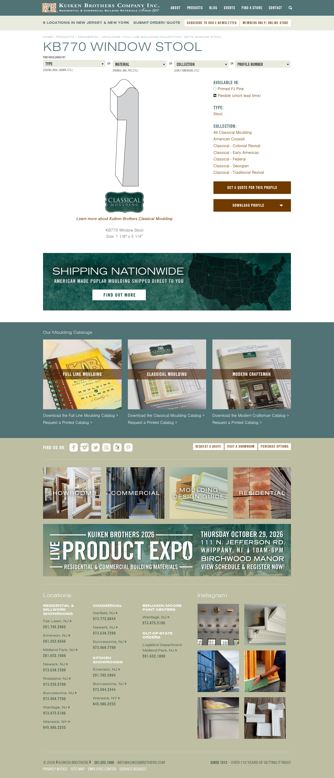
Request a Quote (208, 446)
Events (229, 7)
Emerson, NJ (55, 635)
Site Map (78, 769)
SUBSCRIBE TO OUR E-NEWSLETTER (212, 22)
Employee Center (102, 769)
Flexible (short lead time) (239, 95)
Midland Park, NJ (59, 650)
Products (195, 7)
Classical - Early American (236, 152)
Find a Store (252, 7)
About (176, 7)
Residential (88, 37)
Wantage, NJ (55, 707)
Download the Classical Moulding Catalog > (166, 415)
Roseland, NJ (55, 678)
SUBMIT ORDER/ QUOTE (156, 22)
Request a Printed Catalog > (67, 422)
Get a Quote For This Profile (252, 187)
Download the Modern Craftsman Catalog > (250, 415)
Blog (213, 7)
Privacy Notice (55, 769)
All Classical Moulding (232, 132)
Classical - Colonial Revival (236, 145)
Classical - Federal (229, 159)
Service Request (133, 769)
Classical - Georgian (231, 166)
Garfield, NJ (104, 613)
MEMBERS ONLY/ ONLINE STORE (266, 22)
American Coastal (228, 139)
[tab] (175, 7)
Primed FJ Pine (231, 88)
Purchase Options (275, 446)
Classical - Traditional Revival (238, 172)
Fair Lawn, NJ (56, 621)
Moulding (111, 37)
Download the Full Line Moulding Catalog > (80, 415)
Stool (217, 114)
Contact (275, 7)
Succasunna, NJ (58, 693)
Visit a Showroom (241, 446)
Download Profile (248, 205)
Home (48, 37)
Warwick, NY (55, 721)
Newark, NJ (54, 664)
